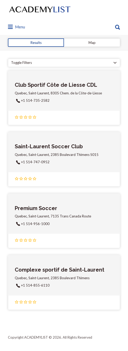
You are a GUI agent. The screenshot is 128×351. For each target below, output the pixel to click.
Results (36, 42)
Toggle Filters (21, 62)
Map (92, 42)
